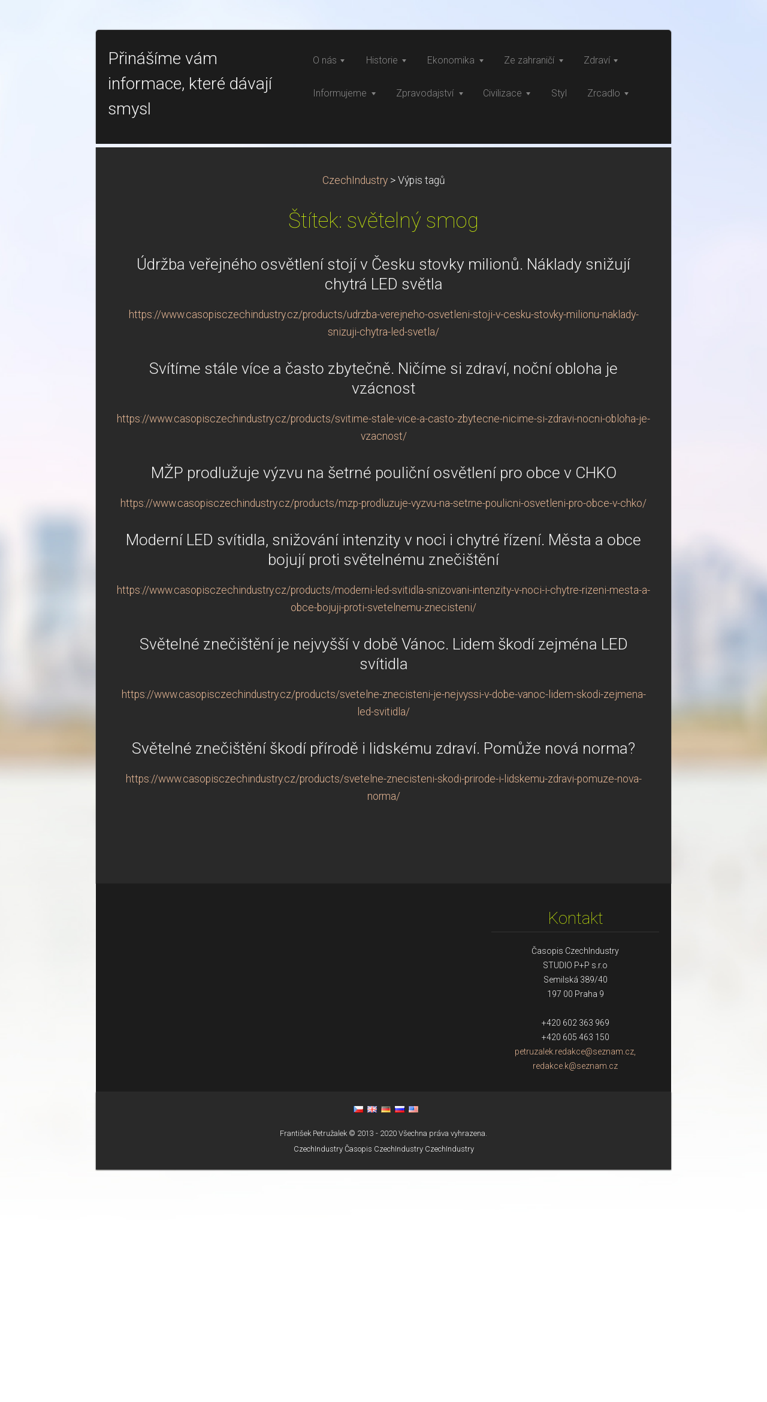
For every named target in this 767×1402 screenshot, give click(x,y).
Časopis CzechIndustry (384, 1381)
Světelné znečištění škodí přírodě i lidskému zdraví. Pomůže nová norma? (383, 981)
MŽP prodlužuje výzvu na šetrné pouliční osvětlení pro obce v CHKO (384, 705)
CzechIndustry (355, 413)
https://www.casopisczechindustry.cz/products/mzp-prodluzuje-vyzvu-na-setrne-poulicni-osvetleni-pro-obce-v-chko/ (383, 736)
